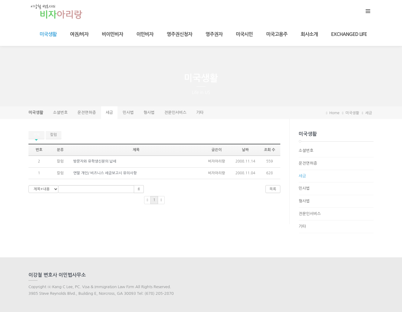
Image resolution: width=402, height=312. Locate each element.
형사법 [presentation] (149, 112)
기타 (302, 226)
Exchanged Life (349, 34)
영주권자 (214, 34)
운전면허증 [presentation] (86, 112)
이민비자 (144, 34)
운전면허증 (308, 163)
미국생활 (48, 34)
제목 (136, 150)
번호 (39, 150)
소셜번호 (306, 151)
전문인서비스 (310, 214)
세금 (368, 113)
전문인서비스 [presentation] (175, 112)
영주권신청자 (179, 34)
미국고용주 (276, 34)
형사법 (304, 201)
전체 (36, 135)
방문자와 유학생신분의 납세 (94, 161)
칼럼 (53, 135)
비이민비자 (112, 34)
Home (332, 113)
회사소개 (309, 34)
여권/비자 (79, 34)
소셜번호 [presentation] (60, 112)
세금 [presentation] (109, 112)
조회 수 (269, 150)
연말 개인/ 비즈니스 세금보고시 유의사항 (105, 173)
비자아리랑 (216, 161)
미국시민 (244, 34)
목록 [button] (272, 189)
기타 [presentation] (199, 112)
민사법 (304, 188)
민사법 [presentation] (128, 112)
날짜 (245, 150)
